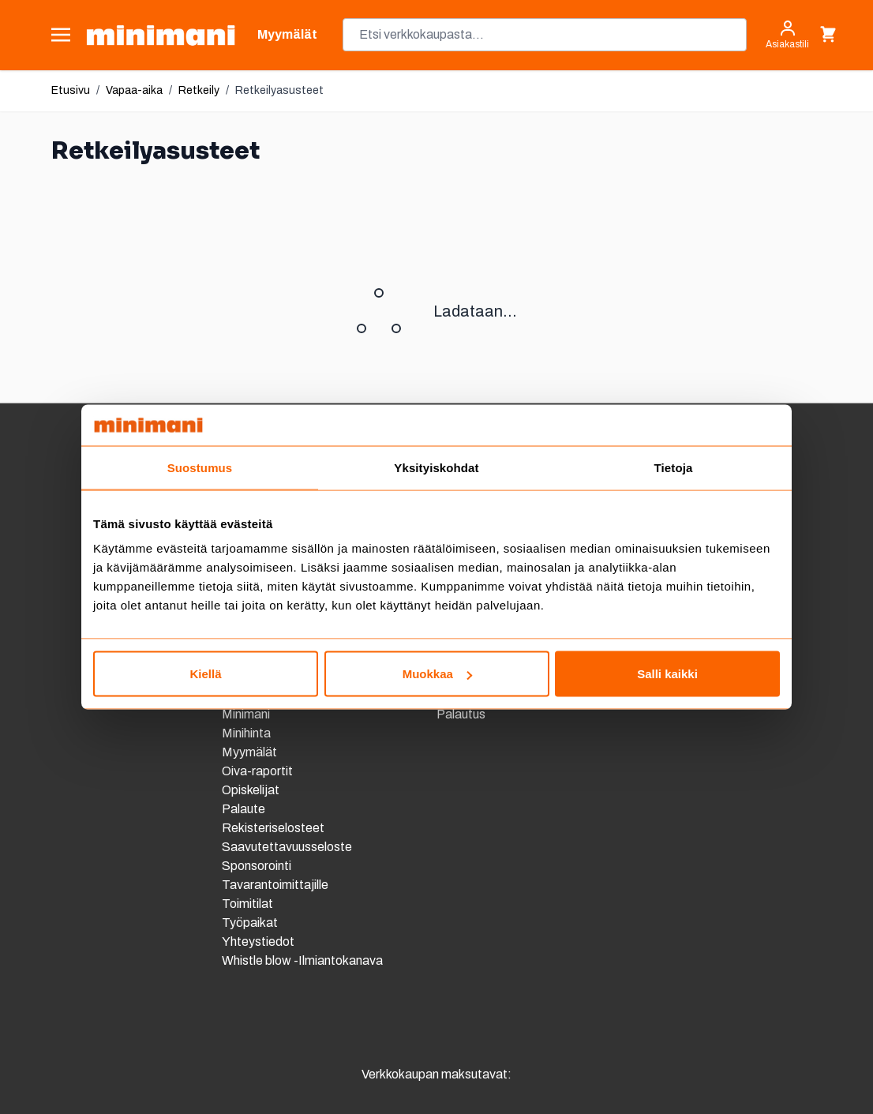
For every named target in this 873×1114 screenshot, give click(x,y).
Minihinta (246, 733)
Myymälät (249, 752)
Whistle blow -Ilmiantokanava (302, 960)
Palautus (460, 714)
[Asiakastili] (787, 35)
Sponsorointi (256, 865)
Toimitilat (247, 903)
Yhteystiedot (258, 941)
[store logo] (160, 35)
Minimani (246, 714)
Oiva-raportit (258, 771)
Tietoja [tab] (673, 467)
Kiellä (205, 674)
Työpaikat (250, 922)
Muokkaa (437, 674)
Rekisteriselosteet (273, 828)
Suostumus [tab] (200, 467)
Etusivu (70, 90)
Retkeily (198, 90)
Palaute (243, 809)
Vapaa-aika (134, 90)
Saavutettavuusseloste (287, 846)
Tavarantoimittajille (275, 884)
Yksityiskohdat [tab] (436, 467)
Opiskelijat (250, 790)
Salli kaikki (667, 674)
